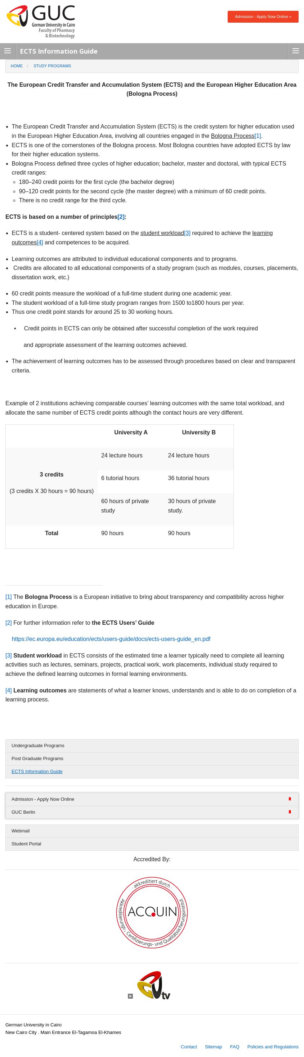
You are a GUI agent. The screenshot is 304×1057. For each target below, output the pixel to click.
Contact (189, 1046)
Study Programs (52, 66)
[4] (8, 690)
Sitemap (213, 1046)
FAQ (235, 1046)
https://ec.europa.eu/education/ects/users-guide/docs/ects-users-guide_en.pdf (111, 639)
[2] (8, 623)
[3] (8, 655)
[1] (258, 136)
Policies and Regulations (273, 1046)
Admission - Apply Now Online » (263, 16)
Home (17, 66)
